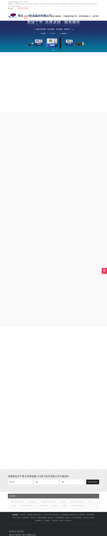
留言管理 (96, 16)
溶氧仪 (64, 438)
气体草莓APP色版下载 (20, 4)
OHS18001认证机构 (88, 450)
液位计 (10, 6)
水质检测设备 (63, 4)
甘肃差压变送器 (33, 434)
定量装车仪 (55, 438)
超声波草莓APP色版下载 (77, 438)
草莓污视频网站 (56, 16)
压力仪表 (85, 4)
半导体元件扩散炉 (43, 438)
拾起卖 (67, 450)
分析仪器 (56, 4)
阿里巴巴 (23, 447)
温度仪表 (18, 6)
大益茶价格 (25, 450)
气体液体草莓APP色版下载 (46, 4)
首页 (26, 16)
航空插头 (51, 450)
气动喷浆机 (54, 453)
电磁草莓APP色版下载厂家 (70, 447)
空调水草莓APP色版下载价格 (48, 434)
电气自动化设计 (92, 4)
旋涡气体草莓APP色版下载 (76, 434)
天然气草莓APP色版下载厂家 (52, 447)
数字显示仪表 (79, 4)
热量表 (14, 6)
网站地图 (10, 8)
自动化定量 (13, 438)
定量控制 (82, 447)
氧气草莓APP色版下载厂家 (27, 438)
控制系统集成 (71, 4)
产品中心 (46, 16)
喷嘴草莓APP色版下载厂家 (17, 434)
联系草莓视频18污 (85, 16)
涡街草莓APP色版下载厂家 (35, 447)
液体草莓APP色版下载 (33, 4)
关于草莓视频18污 (35, 16)
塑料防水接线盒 (42, 450)
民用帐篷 (47, 453)
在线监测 (62, 434)
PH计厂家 (90, 434)
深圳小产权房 (16, 450)
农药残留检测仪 (59, 450)
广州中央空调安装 (76, 450)
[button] (51, 50)
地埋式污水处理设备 (65, 453)
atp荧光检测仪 (90, 447)
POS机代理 (33, 450)
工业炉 (10, 522)
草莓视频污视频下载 (70, 16)
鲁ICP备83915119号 (72, 531)
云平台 (10, 520)
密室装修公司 (39, 453)
